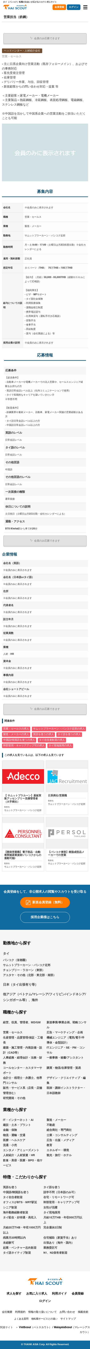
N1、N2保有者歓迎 (55, 1252)
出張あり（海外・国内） (58, 1242)
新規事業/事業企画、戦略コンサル (66, 1025)
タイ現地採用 (51, 1212)
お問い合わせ (67, 1312)
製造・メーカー (56, 1120)
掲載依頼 (83, 1312)
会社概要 (7, 1312)
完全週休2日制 (52, 1227)
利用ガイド (59, 1293)
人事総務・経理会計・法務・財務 (22, 1060)
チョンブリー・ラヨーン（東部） (24, 970)
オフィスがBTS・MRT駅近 (20, 1202)
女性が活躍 (50, 1207)
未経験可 (8, 1242)
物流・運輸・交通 (14, 1135)
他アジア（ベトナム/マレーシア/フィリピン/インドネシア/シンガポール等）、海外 (44, 997)
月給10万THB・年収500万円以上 (62, 1220)
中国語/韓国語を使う (16, 1192)
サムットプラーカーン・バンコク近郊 (26, 965)
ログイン (73, 7)
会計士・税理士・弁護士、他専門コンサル (22, 1080)
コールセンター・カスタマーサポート (22, 1070)
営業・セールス (12, 1032)
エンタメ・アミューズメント (21, 1150)
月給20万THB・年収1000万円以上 (22, 1230)
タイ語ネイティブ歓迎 (17, 1252)
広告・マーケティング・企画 (65, 1032)
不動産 (51, 1125)
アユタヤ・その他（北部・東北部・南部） (29, 975)
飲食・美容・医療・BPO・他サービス (22, 1163)
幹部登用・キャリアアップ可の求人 (24, 745)
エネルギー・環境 (58, 1150)
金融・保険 (10, 1130)
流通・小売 (10, 1145)
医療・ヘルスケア (14, 1140)
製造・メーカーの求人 (16, 734)
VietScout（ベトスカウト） (35, 1327)
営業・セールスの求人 (16, 728)
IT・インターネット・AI (18, 1120)
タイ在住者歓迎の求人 (52, 740)
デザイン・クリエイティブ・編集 (66, 1080)
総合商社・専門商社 (59, 1130)
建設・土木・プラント (17, 1125)
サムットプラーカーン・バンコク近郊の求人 (59, 728)
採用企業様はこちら (45, 917)
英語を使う (10, 1187)
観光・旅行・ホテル (59, 1155)
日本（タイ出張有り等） (20, 984)
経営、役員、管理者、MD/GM (22, 1022)
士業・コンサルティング (62, 1135)
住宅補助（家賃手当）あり (60, 1237)
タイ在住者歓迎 (12, 1197)
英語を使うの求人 (43, 734)
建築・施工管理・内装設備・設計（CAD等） (22, 1050)
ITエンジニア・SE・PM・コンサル (66, 1050)
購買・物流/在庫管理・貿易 (64, 1068)
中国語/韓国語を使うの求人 (19, 740)
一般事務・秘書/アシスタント (65, 1057)
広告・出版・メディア (60, 1140)
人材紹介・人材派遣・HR (19, 1155)
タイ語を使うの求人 (69, 734)
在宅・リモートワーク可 (58, 1197)
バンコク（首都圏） (15, 960)
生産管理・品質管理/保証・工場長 (23, 1040)
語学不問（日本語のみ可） (60, 1192)
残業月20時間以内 (14, 1237)
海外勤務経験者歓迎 (15, 1212)
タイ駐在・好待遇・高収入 (19, 1217)
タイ (6, 953)
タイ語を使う (51, 1187)
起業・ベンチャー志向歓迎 (19, 1247)
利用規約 (20, 1312)
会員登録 (59, 7)
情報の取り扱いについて (42, 1312)
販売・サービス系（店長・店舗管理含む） (22, 1090)
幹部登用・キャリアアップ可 (61, 1202)
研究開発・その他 (14, 1098)
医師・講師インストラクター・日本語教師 (66, 1090)
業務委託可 (50, 1247)
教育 (49, 1145)
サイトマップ (68, 1319)
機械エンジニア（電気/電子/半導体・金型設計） (65, 1040)
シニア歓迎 (10, 1207)
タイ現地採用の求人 (60, 745)
